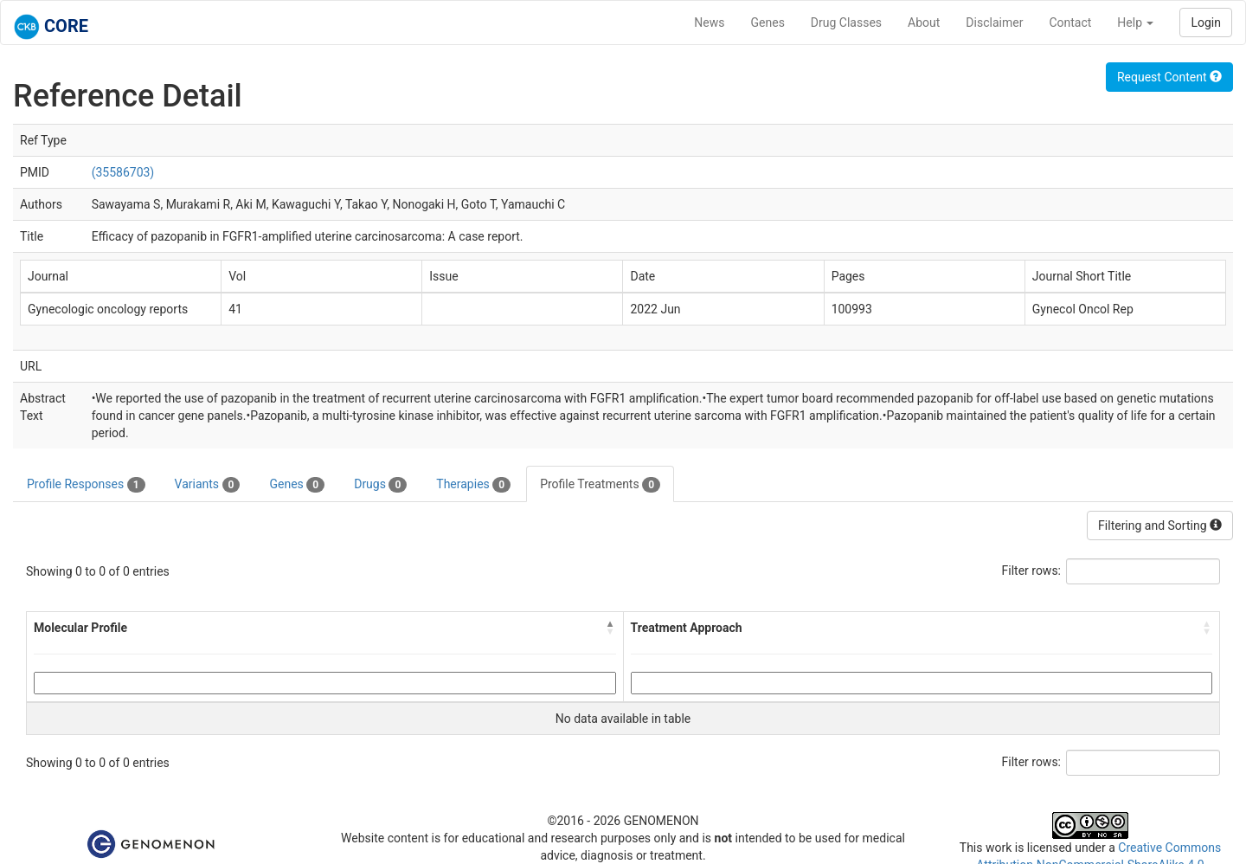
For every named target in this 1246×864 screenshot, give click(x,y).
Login (1206, 22)
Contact (1070, 22)
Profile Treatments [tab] (600, 485)
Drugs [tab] (380, 485)
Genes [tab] (296, 485)
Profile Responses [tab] (86, 485)
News (709, 22)
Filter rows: (1032, 570)
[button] (611, 627)
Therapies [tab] (473, 485)
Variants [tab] (208, 485)
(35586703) (123, 172)
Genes (768, 22)
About (924, 22)
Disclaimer (994, 22)
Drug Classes (846, 22)
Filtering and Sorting (1160, 525)
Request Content (1169, 77)
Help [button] (1135, 22)
